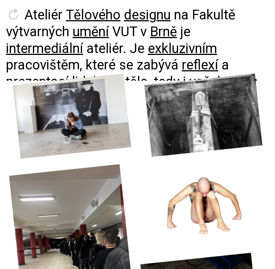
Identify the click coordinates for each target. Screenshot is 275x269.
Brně (163, 32)
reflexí (200, 65)
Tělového (93, 15)
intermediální (44, 48)
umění (91, 32)
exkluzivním (182, 48)
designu (147, 15)
